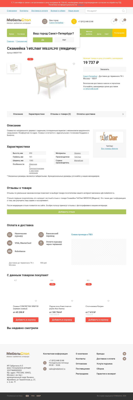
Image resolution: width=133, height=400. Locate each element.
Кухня (11, 34)
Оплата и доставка (86, 114)
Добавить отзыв (66, 211)
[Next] (123, 114)
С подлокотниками (36, 167)
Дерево (77, 153)
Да (42, 39)
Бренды (101, 353)
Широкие (33, 164)
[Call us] (74, 21)
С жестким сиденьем (33, 171)
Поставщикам (83, 368)
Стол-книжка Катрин (95, 306)
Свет (107, 34)
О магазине (12, 11)
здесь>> (80, 4)
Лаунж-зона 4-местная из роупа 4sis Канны (60, 307)
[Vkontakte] (124, 353)
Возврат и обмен (58, 11)
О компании (82, 353)
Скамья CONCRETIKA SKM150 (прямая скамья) (25, 307)
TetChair (77, 157)
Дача (99, 34)
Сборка (100, 368)
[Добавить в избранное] (74, 64)
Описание (18, 114)
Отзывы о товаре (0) (61, 114)
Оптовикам (81, 363)
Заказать (104, 69)
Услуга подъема (104, 363)
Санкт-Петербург (57, 22)
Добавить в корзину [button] (26, 319)
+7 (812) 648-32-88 (85, 21)
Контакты (24, 11)
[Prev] (10, 114)
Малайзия (78, 160)
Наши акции (73, 11)
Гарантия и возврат (106, 373)
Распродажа (119, 33)
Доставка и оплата (39, 11)
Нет (64, 39)
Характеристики (37, 114)
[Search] (123, 10)
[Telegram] (124, 358)
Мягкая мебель (89, 32)
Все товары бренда (109, 148)
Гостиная (21, 34)
